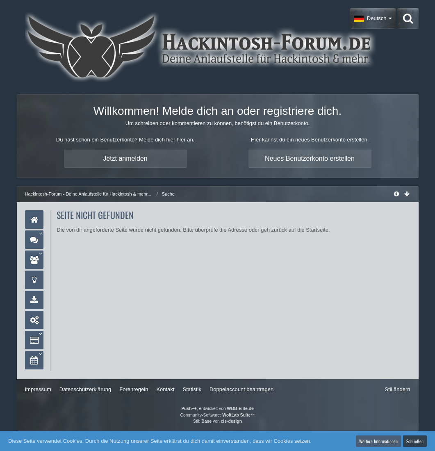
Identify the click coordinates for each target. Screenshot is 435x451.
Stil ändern (397, 389)
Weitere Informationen (378, 441)
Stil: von (217, 421)
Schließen (415, 441)
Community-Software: (217, 415)
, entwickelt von (217, 408)
